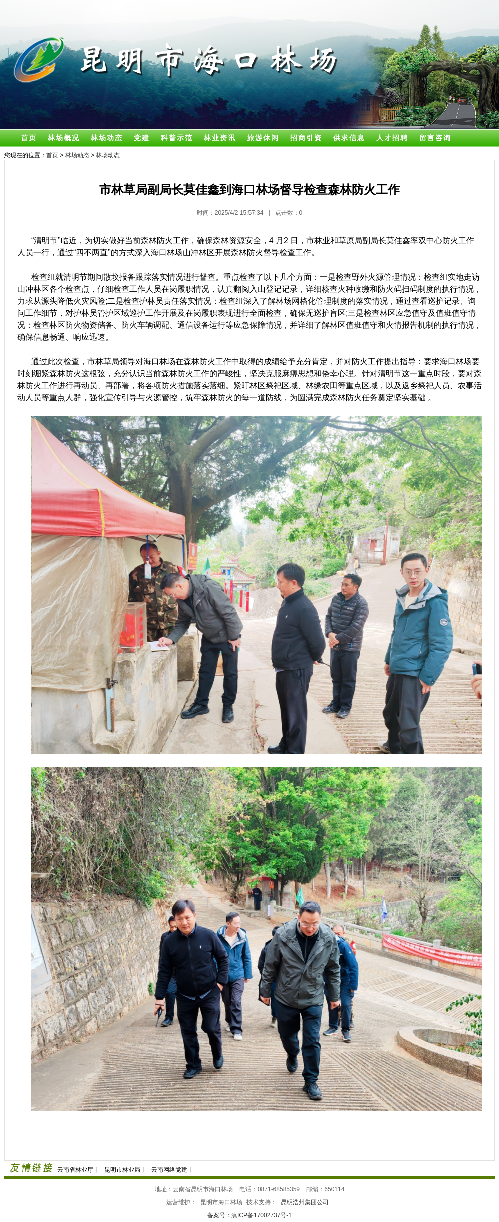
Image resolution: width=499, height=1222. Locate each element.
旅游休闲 (263, 138)
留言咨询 (435, 138)
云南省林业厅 (75, 1169)
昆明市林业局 (122, 1169)
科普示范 (177, 138)
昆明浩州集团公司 (305, 1202)
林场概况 (64, 138)
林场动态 (107, 138)
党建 (142, 138)
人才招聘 (392, 138)
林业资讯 (220, 138)
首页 (29, 138)
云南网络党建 (169, 1169)
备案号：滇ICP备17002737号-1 (249, 1215)
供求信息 (349, 138)
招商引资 (306, 138)
